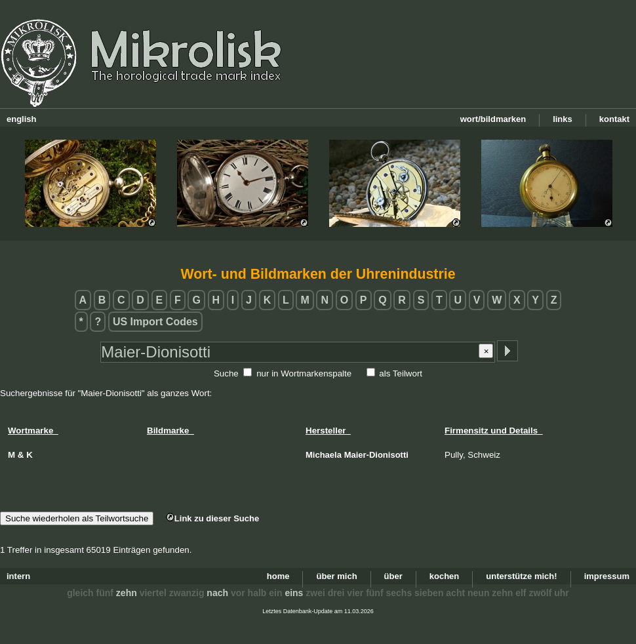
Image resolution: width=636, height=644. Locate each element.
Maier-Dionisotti (376, 455)
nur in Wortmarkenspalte (303, 373)
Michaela (324, 455)
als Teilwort (400, 373)
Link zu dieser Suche (212, 518)
